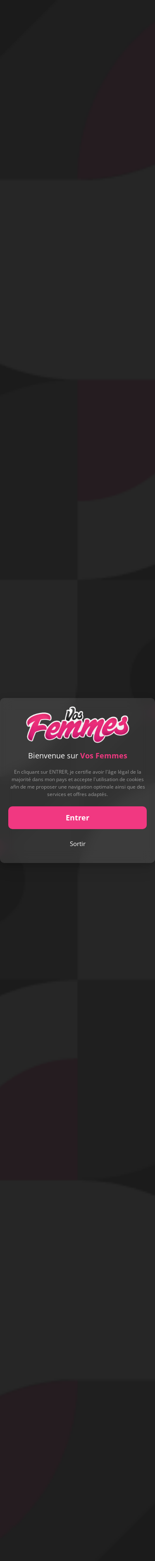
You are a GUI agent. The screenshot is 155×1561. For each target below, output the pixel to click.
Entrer (77, 817)
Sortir (78, 843)
